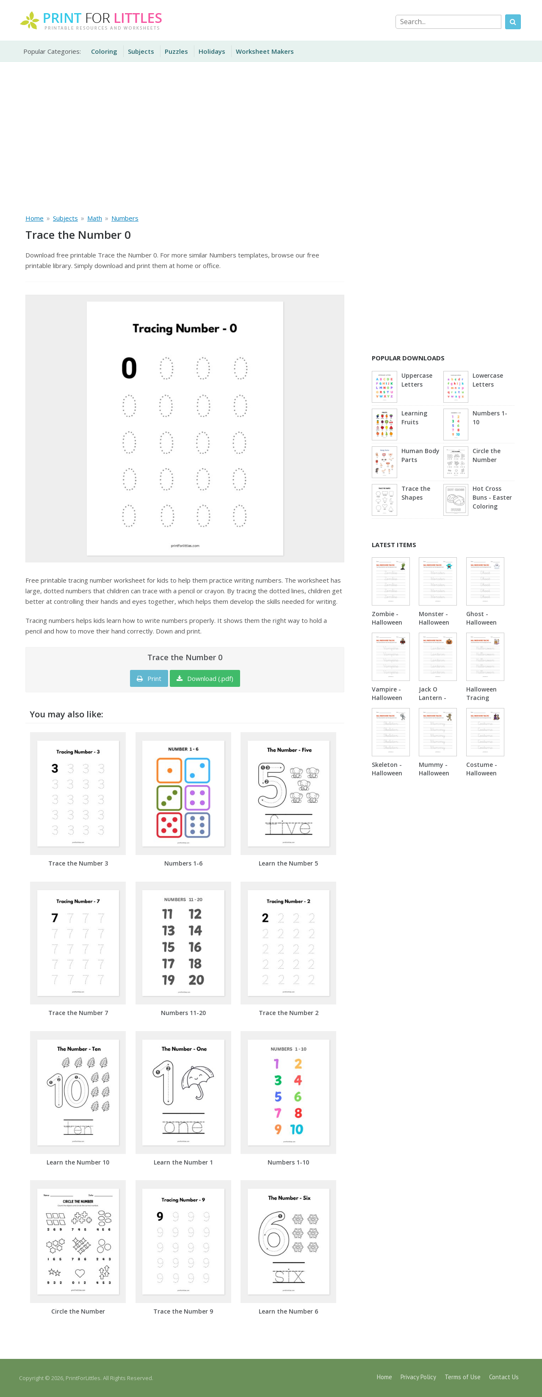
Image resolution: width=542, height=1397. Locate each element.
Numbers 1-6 (183, 863)
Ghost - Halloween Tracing (481, 622)
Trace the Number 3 (78, 863)
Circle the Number (78, 1311)
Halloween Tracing (481, 693)
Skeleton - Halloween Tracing (387, 773)
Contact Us (504, 1377)
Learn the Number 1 (183, 1162)
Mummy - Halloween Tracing (434, 773)
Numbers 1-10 (288, 1162)
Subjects (141, 51)
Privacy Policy (418, 1377)
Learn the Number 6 (288, 1311)
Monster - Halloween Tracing (434, 622)
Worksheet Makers (265, 51)
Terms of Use (463, 1377)
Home (384, 1377)
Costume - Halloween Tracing (481, 773)
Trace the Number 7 (78, 1013)
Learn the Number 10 (78, 1162)
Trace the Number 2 (288, 1013)
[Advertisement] (271, 136)
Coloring (104, 51)
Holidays (212, 51)
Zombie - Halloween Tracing (387, 622)
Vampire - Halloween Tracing (387, 697)
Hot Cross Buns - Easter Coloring (492, 497)
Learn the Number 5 (288, 863)
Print (149, 678)
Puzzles (176, 51)
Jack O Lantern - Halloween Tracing (434, 702)
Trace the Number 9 (183, 1311)
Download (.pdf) (205, 678)
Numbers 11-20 (183, 1013)
